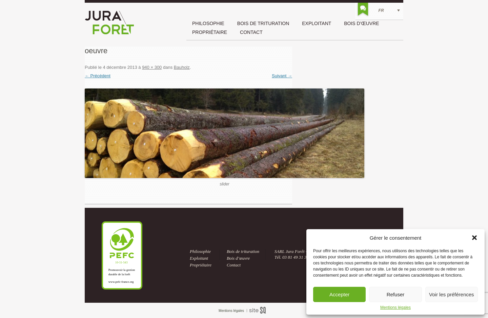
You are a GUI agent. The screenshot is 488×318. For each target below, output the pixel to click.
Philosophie (208, 23)
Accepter (339, 294)
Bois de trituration (263, 23)
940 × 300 (152, 67)
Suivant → (282, 75)
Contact (251, 32)
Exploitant (316, 23)
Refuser (396, 294)
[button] (474, 237)
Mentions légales (395, 307)
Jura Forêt (109, 22)
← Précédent (97, 75)
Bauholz (182, 67)
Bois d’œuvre (361, 23)
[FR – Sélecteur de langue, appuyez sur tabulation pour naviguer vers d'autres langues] (379, 10)
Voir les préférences (451, 294)
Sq (260, 310)
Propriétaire (209, 32)
